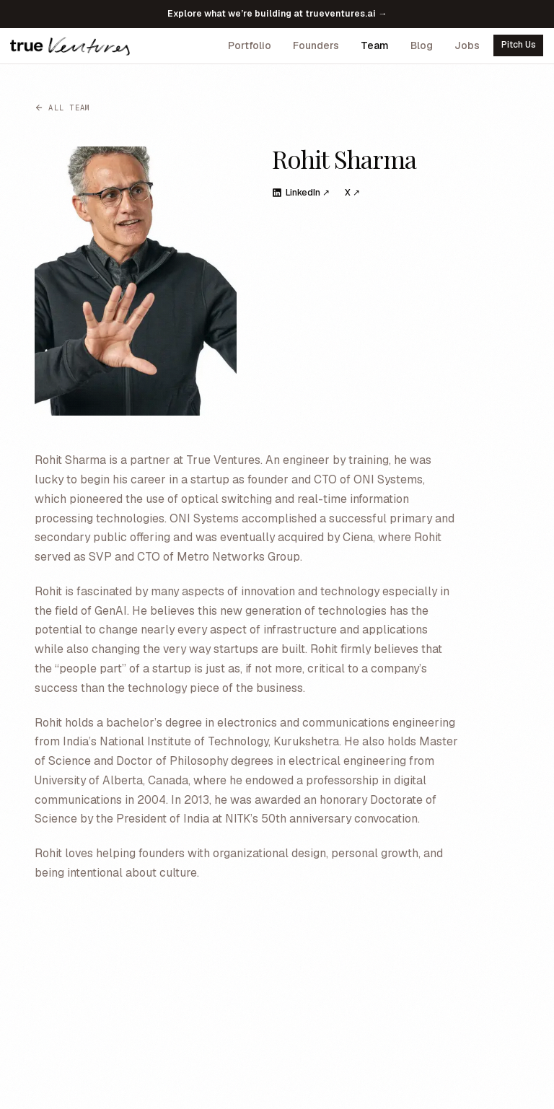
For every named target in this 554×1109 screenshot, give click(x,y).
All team (62, 107)
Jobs (467, 45)
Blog (421, 45)
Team (375, 45)
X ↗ (352, 192)
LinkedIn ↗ (301, 192)
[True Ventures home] (70, 45)
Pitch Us (518, 45)
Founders (316, 45)
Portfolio (249, 45)
